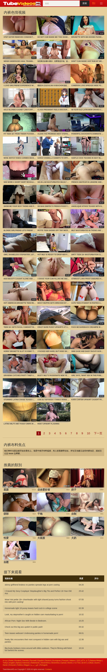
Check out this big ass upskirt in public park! (24, 627)
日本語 (90, 663)
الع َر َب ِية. (34, 665)
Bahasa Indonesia (23, 663)
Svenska (25, 661)
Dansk (5, 665)
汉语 (78, 661)
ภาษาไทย (76, 663)
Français (65, 661)
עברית (5, 661)
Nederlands (35, 663)
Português (44, 665)
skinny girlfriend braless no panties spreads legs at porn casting (32, 585)
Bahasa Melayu (96, 661)
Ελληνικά (12, 665)
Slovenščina (45, 663)
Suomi (97, 663)
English (12, 663)
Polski (11, 661)
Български (57, 661)
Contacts (48, 669)
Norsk (70, 663)
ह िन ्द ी (85, 661)
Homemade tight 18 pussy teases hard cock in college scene (31, 608)
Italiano (72, 661)
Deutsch (48, 661)
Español (41, 661)
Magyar (27, 665)
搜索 (84, 3)
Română (18, 661)
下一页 (98, 433)
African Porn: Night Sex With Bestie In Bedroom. (26, 621)
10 (88, 433)
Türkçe (5, 663)
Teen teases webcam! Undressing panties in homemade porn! (31, 633)
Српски (63, 663)
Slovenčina (55, 663)
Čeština (20, 665)
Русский (33, 661)
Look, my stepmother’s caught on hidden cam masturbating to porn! (34, 614)
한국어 (84, 663)
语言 (93, 3)
